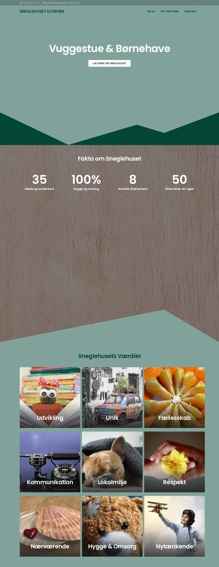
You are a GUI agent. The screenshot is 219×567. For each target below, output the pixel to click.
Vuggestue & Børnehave (109, 48)
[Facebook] (196, 2)
